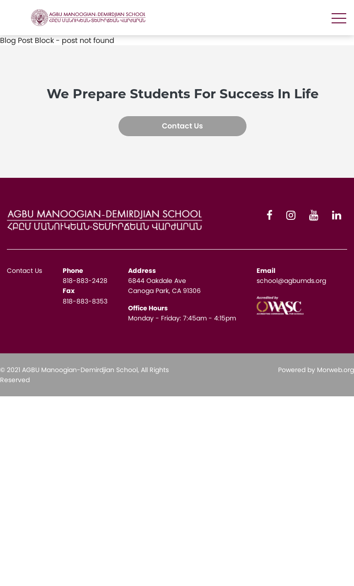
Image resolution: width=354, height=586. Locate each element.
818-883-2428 (85, 280)
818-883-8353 (85, 301)
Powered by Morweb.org (316, 369)
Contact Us (182, 126)
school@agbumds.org (291, 280)
